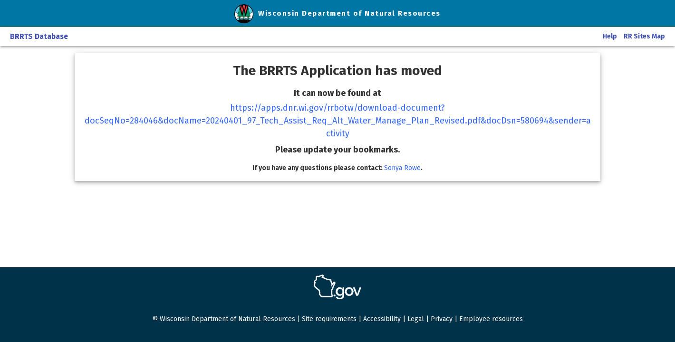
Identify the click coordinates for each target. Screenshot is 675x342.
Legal (415, 319)
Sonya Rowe (402, 168)
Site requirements (329, 319)
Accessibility (382, 319)
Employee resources (491, 319)
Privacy (442, 319)
